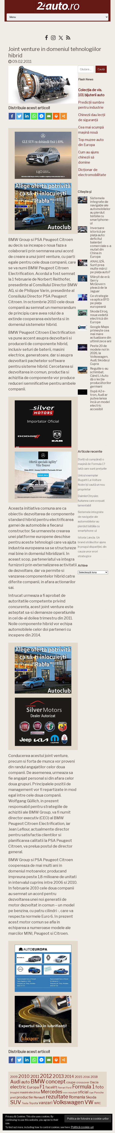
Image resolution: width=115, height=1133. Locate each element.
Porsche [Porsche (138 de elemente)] (98, 1092)
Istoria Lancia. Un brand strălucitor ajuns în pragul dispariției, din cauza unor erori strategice (92, 547)
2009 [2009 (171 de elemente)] (14, 1077)
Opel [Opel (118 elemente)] (91, 1092)
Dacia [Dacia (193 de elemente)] (94, 1082)
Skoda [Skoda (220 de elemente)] (91, 1097)
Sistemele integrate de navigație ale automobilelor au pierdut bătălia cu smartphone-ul (90, 521)
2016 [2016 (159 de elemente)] (86, 1077)
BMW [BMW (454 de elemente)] (38, 1081)
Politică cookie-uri (82, 1127)
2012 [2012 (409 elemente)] (46, 1076)
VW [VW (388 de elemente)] (89, 1102)
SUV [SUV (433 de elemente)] (15, 1102)
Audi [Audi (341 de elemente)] (15, 1082)
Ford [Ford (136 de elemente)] (68, 1087)
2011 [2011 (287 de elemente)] (34, 1076)
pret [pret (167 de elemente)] (13, 1097)
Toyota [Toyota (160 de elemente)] (33, 1103)
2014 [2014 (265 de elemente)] (69, 1076)
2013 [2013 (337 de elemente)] (58, 1076)
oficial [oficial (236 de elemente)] (83, 1092)
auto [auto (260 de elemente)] (25, 1081)
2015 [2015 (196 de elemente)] (78, 1077)
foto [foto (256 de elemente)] (99, 1087)
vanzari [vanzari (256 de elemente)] (45, 1102)
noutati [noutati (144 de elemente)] (72, 1092)
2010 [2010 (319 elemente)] (24, 1076)
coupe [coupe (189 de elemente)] (71, 1082)
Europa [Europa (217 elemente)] (33, 1087)
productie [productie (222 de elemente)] (25, 1097)
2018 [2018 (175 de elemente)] (94, 1077)
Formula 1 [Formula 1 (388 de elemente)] (83, 1087)
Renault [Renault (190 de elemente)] (39, 1097)
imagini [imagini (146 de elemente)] (14, 1092)
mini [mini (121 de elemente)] (65, 1092)
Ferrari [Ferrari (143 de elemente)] (62, 1087)
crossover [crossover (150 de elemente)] (82, 1082)
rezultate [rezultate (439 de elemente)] (57, 1096)
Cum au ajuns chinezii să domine (88, 157)
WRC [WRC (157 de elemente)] (97, 1103)
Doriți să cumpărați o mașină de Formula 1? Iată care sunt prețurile (92, 464)
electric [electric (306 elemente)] (18, 1087)
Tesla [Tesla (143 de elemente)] (25, 1103)
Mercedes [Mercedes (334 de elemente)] (51, 1092)
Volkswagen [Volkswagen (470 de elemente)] (68, 1102)
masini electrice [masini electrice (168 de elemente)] (30, 1092)
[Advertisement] (96, 429)
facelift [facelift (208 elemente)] (51, 1087)
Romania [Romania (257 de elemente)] (77, 1097)
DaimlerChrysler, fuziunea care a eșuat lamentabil (91, 500)
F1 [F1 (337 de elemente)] (42, 1087)
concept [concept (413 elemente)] (56, 1081)
